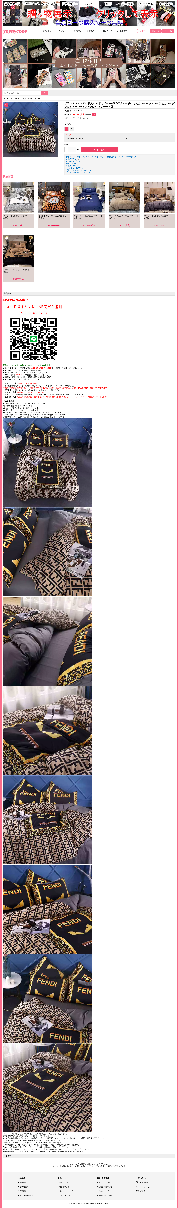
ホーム (7, 99)
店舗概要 (23, 1182)
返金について (103, 1191)
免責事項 (23, 1191)
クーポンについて (66, 1195)
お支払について (104, 1182)
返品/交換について (105, 1195)
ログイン (143, 31)
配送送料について (105, 1187)
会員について (64, 1182)
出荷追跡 (90, 31)
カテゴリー (62, 31)
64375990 (141, 1191)
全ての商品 (76, 31)
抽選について (64, 1187)
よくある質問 (121, 31)
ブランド (46, 31)
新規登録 (155, 31)
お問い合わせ (107, 31)
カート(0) (168, 31)
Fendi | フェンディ (35, 99)
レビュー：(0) (69, 118)
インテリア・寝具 (19, 99)
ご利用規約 (24, 1187)
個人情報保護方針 (26, 1195)
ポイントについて (66, 1191)
